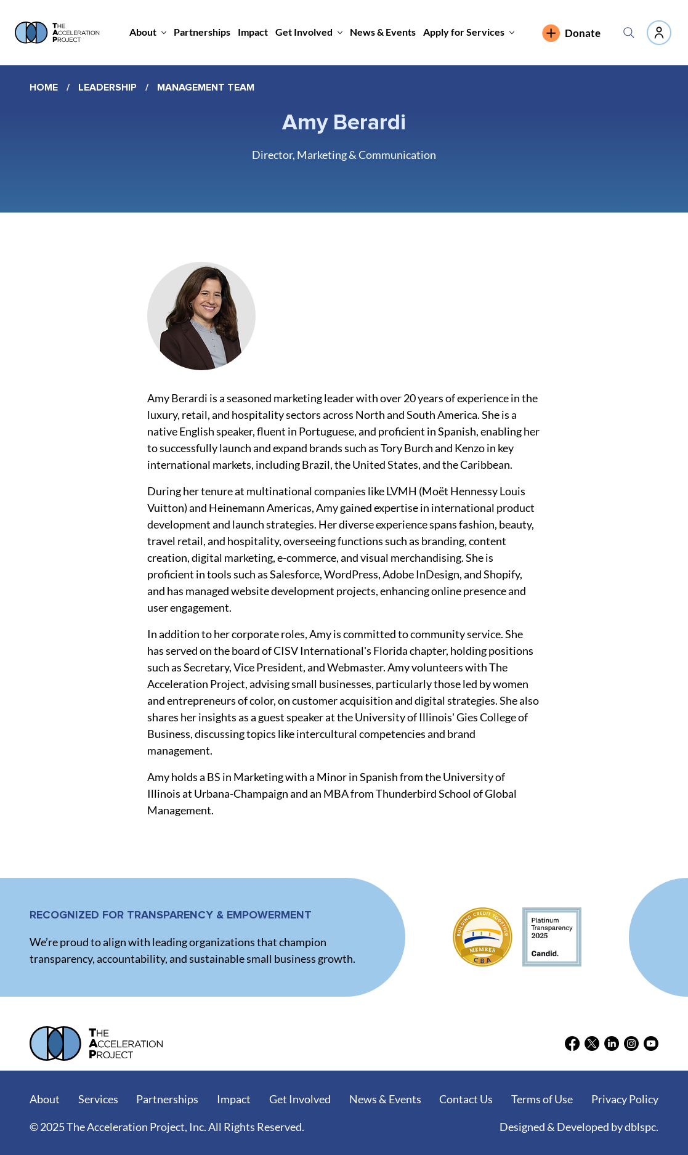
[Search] (629, 33)
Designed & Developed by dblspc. (579, 1126)
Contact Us (466, 1099)
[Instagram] (631, 1043)
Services (98, 1099)
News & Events (385, 1099)
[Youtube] (651, 1043)
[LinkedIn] (611, 1043)
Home (44, 87)
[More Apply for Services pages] (511, 32)
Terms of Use (542, 1099)
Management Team (205, 87)
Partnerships (167, 1099)
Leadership (107, 87)
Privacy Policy (624, 1099)
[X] (592, 1043)
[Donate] (578, 32)
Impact (234, 1099)
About (45, 1099)
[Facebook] (572, 1043)
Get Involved (300, 1099)
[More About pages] (163, 32)
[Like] (659, 32)
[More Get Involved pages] (340, 32)
